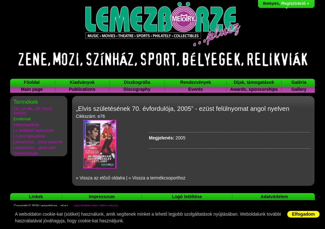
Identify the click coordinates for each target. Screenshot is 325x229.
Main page (32, 89)
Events (195, 89)
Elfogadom (303, 214)
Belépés (271, 3)
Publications (82, 89)
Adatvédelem (274, 196)
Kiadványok (82, 82)
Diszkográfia (137, 82)
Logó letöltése (187, 196)
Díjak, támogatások (254, 82)
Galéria (298, 82)
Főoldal (32, 82)
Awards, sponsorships (254, 89)
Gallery (298, 89)
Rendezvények (195, 82)
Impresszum (102, 196)
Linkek (36, 196)
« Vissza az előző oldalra (100, 177)
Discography (136, 89)
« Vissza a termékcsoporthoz (157, 177)
